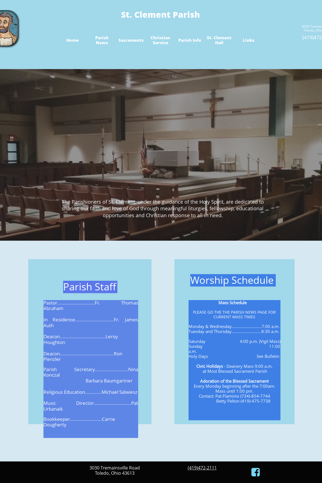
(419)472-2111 (202, 468)
